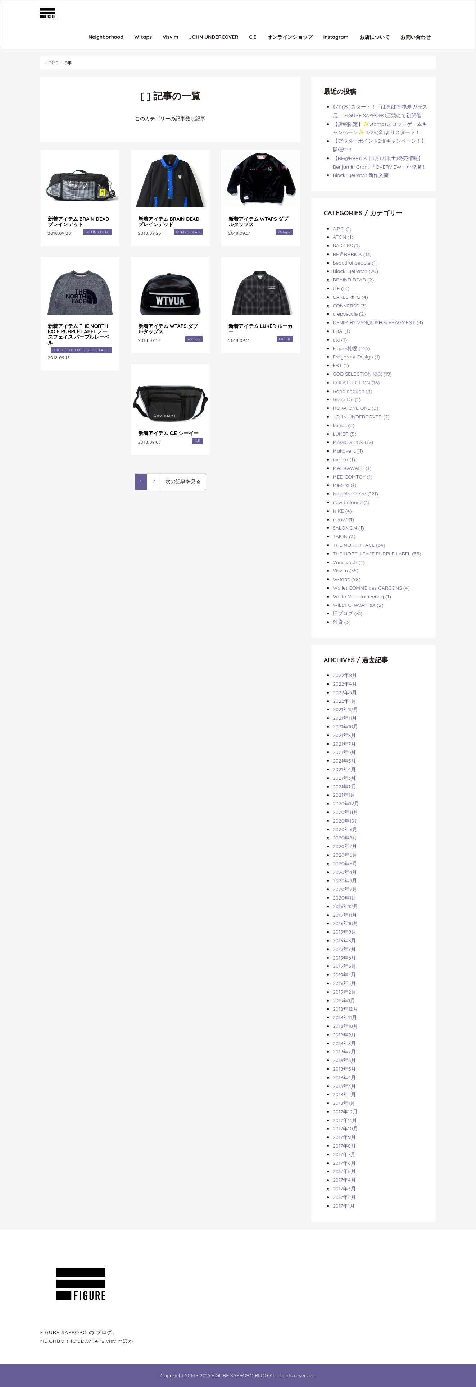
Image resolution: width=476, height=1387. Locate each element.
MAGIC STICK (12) (353, 442)
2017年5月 (344, 1171)
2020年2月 (345, 889)
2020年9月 (345, 829)
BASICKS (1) (346, 245)
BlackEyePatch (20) (355, 271)
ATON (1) (343, 237)
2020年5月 (345, 863)
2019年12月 (345, 906)
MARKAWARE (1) (352, 468)
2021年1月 (344, 795)
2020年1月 (344, 897)
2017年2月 (344, 1197)
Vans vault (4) (349, 562)
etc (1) (340, 340)
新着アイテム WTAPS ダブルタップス (258, 222)
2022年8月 (345, 675)
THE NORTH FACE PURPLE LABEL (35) (377, 553)
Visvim (170, 37)
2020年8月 (345, 837)
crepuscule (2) (349, 314)
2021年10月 (345, 726)
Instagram (336, 37)
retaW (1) (343, 519)
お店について (374, 37)
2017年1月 (344, 1206)
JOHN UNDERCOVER (214, 37)
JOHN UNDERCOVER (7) (361, 416)
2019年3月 (344, 983)
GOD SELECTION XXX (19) (362, 374)
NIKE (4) (342, 511)
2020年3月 (345, 880)
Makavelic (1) (348, 451)
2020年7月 (345, 846)
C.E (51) (341, 288)
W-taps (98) (347, 579)
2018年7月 (344, 1051)
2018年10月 (345, 1026)
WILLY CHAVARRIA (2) (358, 605)
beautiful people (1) (355, 263)
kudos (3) (344, 425)
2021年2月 (344, 786)
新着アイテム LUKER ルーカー (260, 329)
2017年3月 (344, 1188)
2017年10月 (345, 1128)
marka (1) (344, 459)
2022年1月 (344, 701)
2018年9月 (344, 1034)
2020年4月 (345, 872)
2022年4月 (345, 684)
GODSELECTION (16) (356, 382)
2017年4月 (344, 1180)
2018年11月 (345, 1017)
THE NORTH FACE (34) (359, 545)
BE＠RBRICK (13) (352, 254)
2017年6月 (344, 1163)
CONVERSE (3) (350, 305)
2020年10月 (346, 821)
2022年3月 (345, 692)
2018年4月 (344, 1077)
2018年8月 (344, 1043)
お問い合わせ (415, 37)
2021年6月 (344, 752)
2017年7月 (344, 1154)
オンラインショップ (290, 37)
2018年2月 (344, 1094)
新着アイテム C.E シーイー (168, 433)
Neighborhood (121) (355, 493)
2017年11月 (345, 1120)
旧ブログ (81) (348, 613)
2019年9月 (344, 932)
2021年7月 (344, 744)
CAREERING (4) (350, 297)
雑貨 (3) (342, 622)
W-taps (143, 37)
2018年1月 (344, 1103)
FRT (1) (341, 365)
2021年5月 (344, 760)
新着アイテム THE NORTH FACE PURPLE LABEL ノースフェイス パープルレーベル (79, 334)
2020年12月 (346, 803)
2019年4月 (344, 974)
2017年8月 (344, 1146)
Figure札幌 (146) (351, 348)
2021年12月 (345, 709)
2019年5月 (344, 966)
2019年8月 (344, 940)
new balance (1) (351, 502)
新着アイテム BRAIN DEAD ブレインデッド (78, 222)
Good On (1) (347, 399)
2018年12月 (345, 1009)
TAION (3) (344, 536)
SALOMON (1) (348, 528)
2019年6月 (344, 958)
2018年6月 (344, 1060)
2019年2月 (344, 992)
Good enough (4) (352, 391)
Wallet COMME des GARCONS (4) (371, 588)
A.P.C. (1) (342, 228)
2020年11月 (345, 812)
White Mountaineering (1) (362, 596)
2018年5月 (344, 1069)
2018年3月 (344, 1086)
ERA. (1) (341, 331)
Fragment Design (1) (356, 356)
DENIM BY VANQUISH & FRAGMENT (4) (378, 322)
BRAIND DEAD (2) (353, 279)
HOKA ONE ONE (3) (355, 408)
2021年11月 (345, 718)
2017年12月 (345, 1111)
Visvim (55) (346, 570)
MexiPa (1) (344, 485)
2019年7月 (344, 949)
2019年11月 (345, 915)
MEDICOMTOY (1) (352, 476)
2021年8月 (344, 735)
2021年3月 (344, 778)
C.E (252, 37)
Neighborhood (106, 37)
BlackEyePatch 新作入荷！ (363, 175)
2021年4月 (344, 769)
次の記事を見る (183, 481)
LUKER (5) (345, 434)
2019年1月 (344, 1000)
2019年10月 (345, 923)
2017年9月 (344, 1137)
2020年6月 (345, 855)
